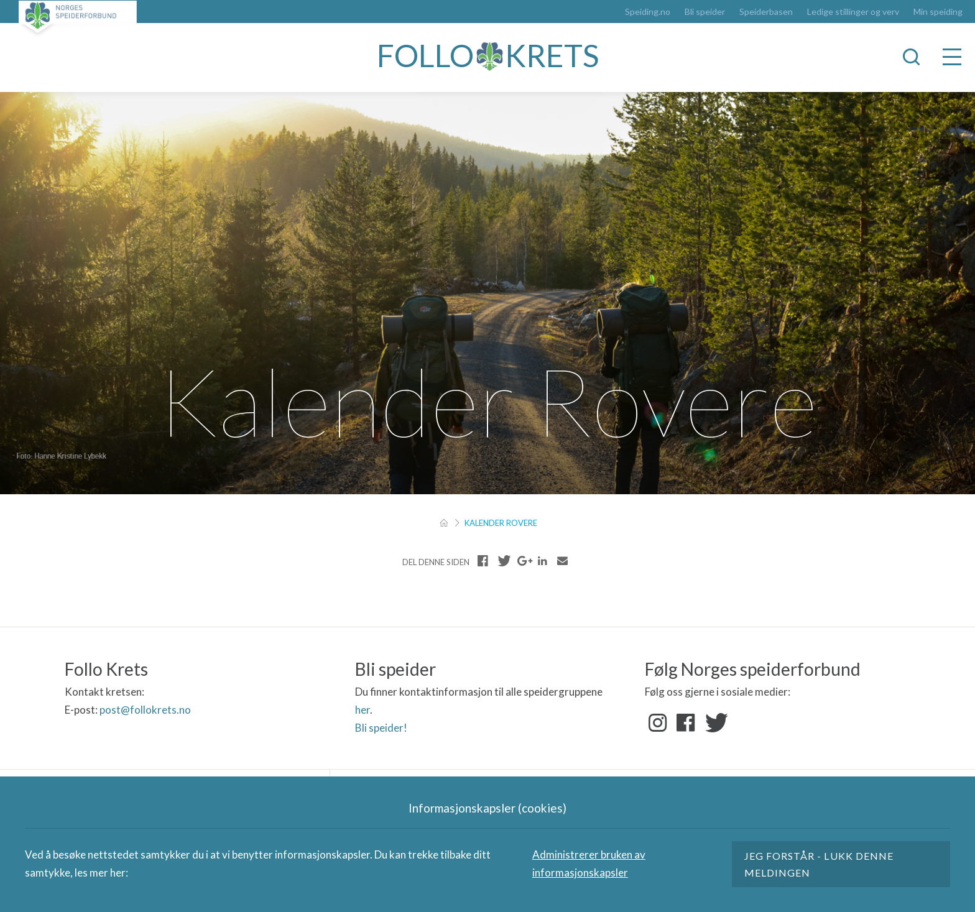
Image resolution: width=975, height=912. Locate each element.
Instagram (658, 723)
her (362, 709)
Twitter (714, 723)
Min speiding (938, 11)
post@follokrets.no (145, 709)
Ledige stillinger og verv (853, 11)
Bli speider (705, 11)
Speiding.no (647, 11)
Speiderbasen (766, 11)
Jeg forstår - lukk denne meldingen (818, 864)
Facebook (686, 723)
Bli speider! (381, 727)
